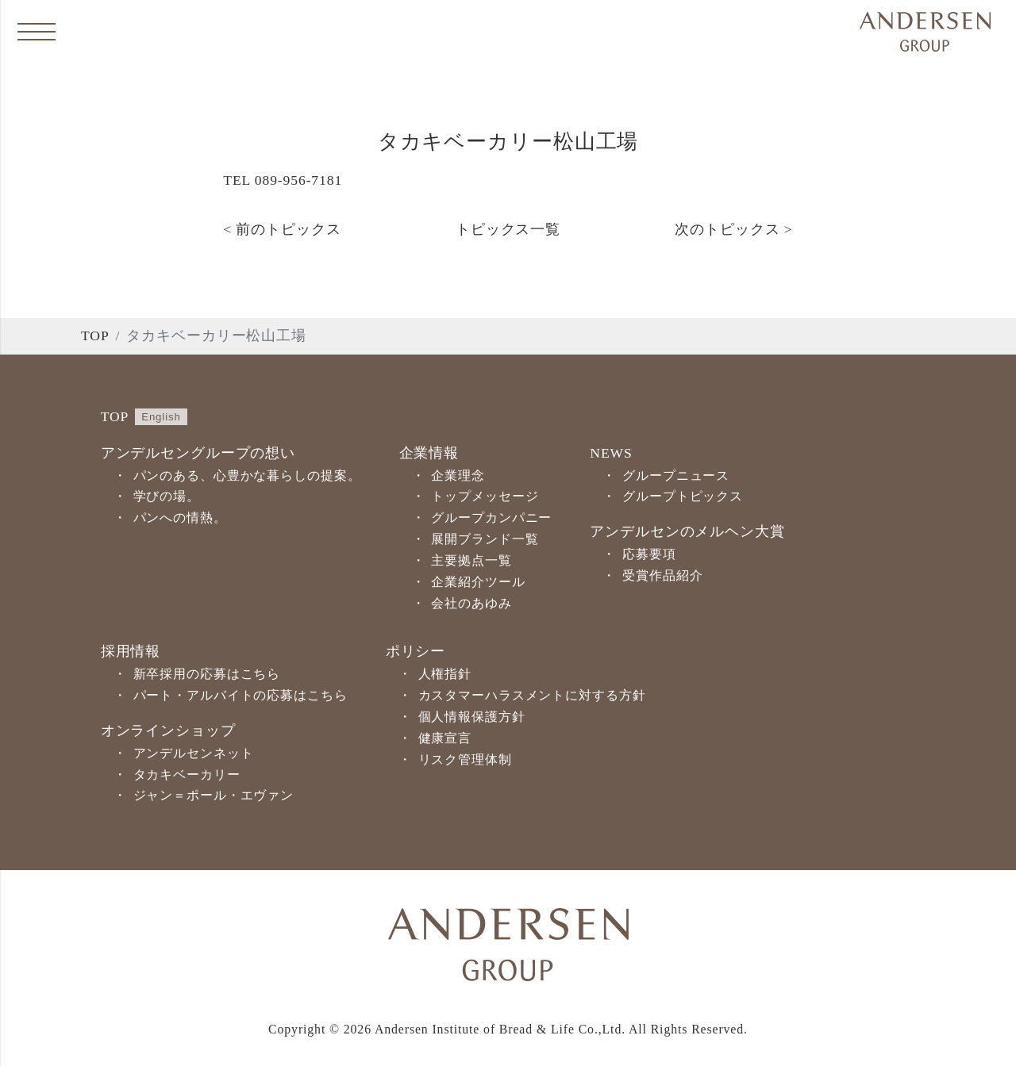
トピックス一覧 (508, 229)
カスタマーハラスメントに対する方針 (532, 695)
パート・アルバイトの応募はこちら (240, 695)
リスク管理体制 (465, 759)
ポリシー (416, 651)
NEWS (611, 453)
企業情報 (429, 453)
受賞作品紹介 (662, 575)
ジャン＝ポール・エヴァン (213, 795)
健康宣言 (445, 738)
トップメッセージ (484, 496)
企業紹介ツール (478, 582)
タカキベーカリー (187, 774)
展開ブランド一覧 (484, 539)
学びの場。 (166, 496)
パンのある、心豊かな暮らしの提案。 (247, 475)
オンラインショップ (168, 730)
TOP (95, 335)
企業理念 (458, 475)
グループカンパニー (491, 517)
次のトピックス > (733, 229)
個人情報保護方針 (471, 716)
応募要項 (649, 554)
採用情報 (131, 651)
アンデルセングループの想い (198, 453)
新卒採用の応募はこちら (207, 674)
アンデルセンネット (193, 753)
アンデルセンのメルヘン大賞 (687, 531)
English (160, 417)
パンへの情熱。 (180, 517)
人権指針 (445, 674)
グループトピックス (682, 496)
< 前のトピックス (282, 229)
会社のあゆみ (471, 603)
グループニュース (675, 475)
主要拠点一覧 (471, 560)
